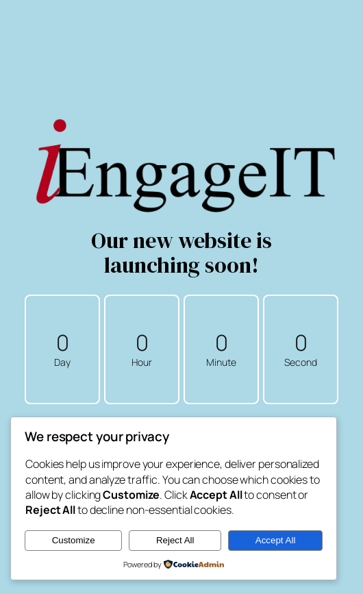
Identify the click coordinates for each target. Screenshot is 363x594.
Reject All (175, 540)
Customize (73, 540)
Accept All (275, 540)
